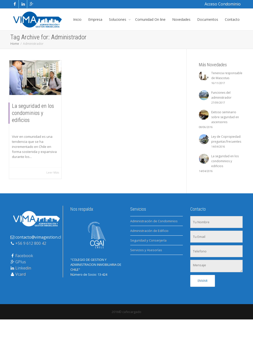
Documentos (207, 19)
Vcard (20, 274)
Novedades (181, 19)
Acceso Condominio (223, 4)
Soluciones (118, 19)
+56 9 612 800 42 (30, 243)
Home (14, 44)
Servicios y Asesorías (146, 250)
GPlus (20, 262)
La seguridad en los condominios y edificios (32, 112)
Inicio (77, 19)
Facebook (24, 255)
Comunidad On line (150, 19)
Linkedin (23, 268)
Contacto (232, 19)
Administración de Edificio (149, 230)
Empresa (95, 19)
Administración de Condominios (154, 221)
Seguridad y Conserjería (148, 240)
